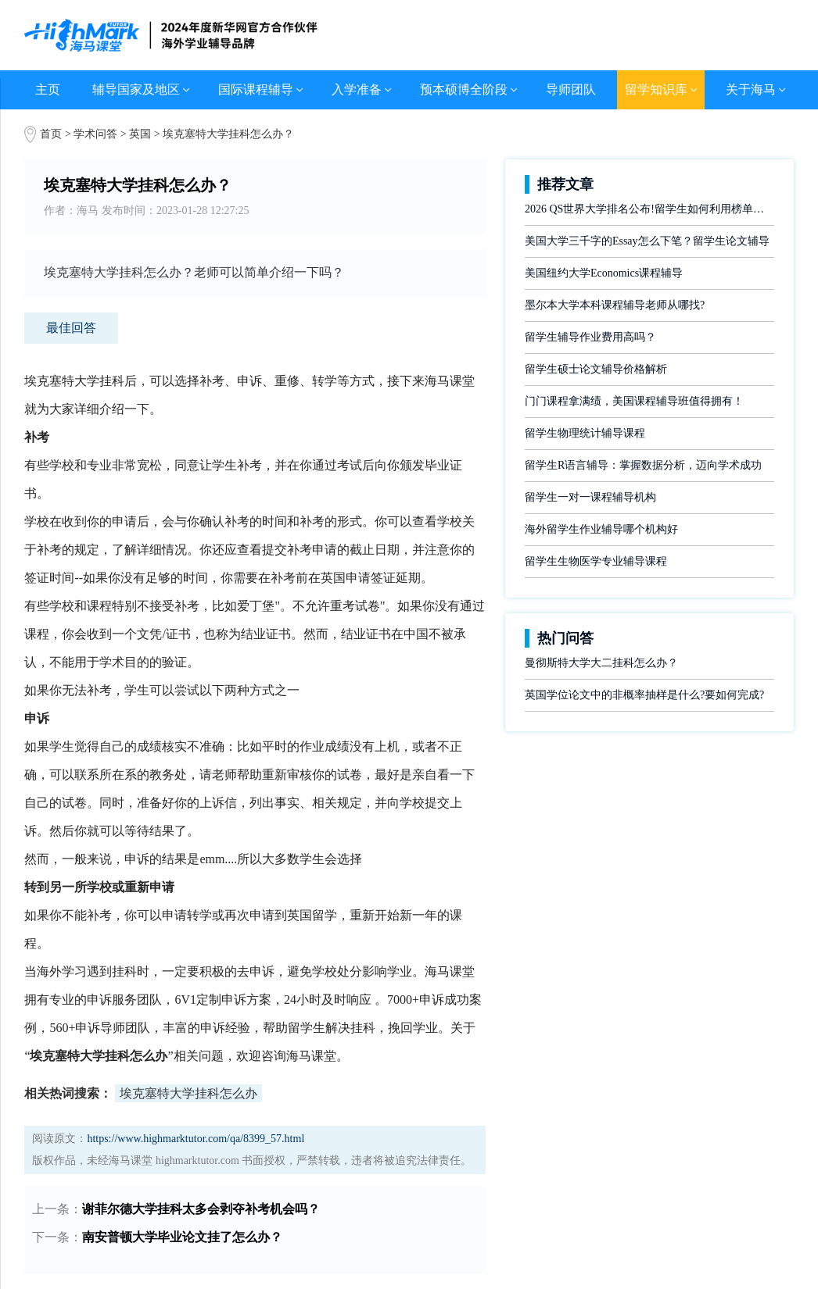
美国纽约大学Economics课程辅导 (604, 273)
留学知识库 (661, 89)
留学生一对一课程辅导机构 (590, 497)
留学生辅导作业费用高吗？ (590, 337)
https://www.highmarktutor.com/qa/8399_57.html (195, 1138)
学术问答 (95, 134)
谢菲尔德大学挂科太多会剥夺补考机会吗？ (201, 1209)
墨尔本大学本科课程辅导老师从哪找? (615, 305)
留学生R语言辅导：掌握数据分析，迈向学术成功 (643, 465)
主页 (47, 89)
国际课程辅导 (260, 89)
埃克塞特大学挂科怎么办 (188, 1093)
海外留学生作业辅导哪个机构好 (601, 529)
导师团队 (571, 89)
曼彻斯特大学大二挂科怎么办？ (601, 663)
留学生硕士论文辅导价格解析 (596, 369)
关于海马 (756, 89)
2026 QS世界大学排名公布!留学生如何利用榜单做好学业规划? (649, 209)
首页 (51, 134)
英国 (141, 134)
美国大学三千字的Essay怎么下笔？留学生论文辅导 (647, 241)
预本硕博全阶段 (469, 89)
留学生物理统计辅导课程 (585, 433)
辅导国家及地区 (141, 89)
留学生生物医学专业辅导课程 (596, 561)
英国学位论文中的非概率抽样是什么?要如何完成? (644, 695)
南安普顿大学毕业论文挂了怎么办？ (182, 1237)
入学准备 (362, 89)
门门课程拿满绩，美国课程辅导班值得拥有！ (634, 401)
